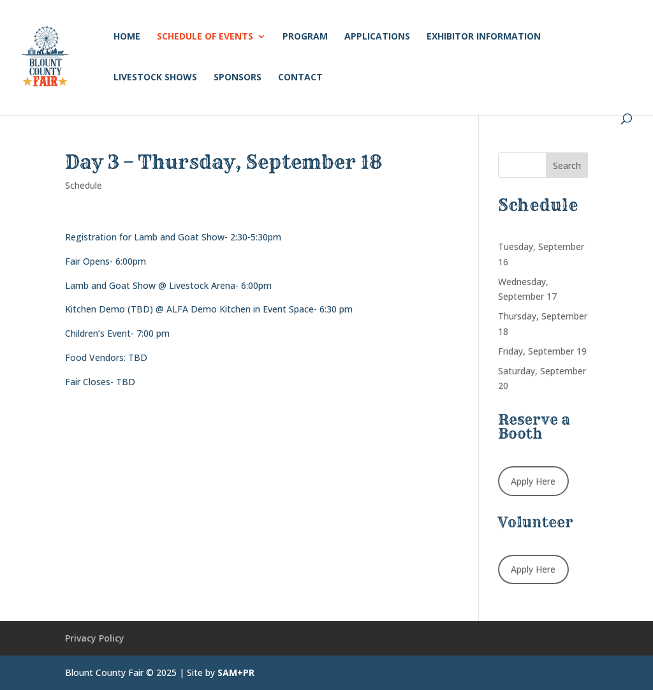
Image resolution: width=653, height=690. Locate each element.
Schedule (83, 185)
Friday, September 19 (542, 351)
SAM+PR (235, 672)
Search (567, 165)
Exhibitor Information (484, 37)
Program (305, 37)
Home (127, 37)
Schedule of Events (205, 37)
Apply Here (533, 481)
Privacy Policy (94, 638)
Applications (377, 37)
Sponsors (237, 78)
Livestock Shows (155, 78)
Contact (300, 78)
